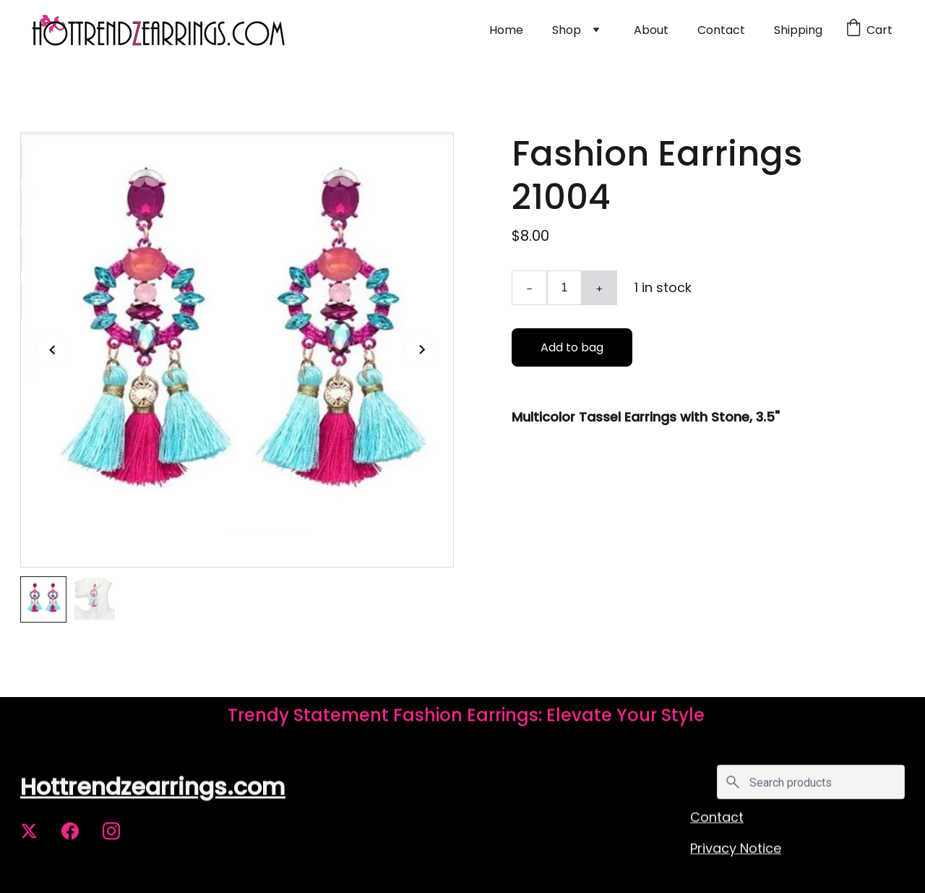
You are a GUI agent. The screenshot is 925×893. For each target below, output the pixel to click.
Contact (721, 30)
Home (506, 30)
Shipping (798, 30)
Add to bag (572, 347)
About (651, 30)
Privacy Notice (735, 849)
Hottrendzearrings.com (152, 788)
